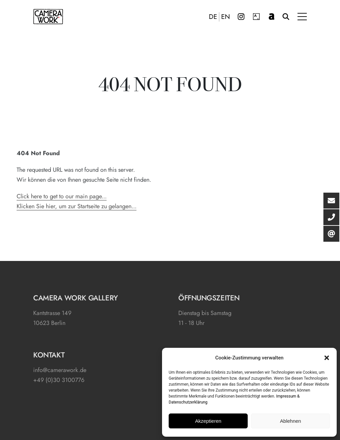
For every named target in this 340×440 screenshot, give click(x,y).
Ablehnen (290, 421)
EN (225, 17)
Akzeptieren (208, 421)
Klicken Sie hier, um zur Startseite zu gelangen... (76, 206)
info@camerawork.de (59, 370)
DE (213, 17)
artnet (271, 16)
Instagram (241, 16)
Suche (286, 16)
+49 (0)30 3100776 (58, 380)
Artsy (256, 16)
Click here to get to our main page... (62, 196)
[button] (326, 357)
